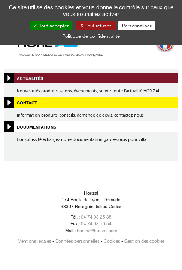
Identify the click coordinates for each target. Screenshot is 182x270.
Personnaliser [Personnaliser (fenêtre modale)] (136, 25)
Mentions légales (34, 241)
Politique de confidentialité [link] (91, 36)
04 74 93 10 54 (96, 223)
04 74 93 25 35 (96, 217)
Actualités (30, 78)
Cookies (112, 241)
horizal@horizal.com (97, 230)
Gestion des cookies (144, 241)
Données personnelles (77, 241)
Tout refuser (95, 25)
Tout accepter (51, 25)
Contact (27, 102)
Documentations (36, 126)
